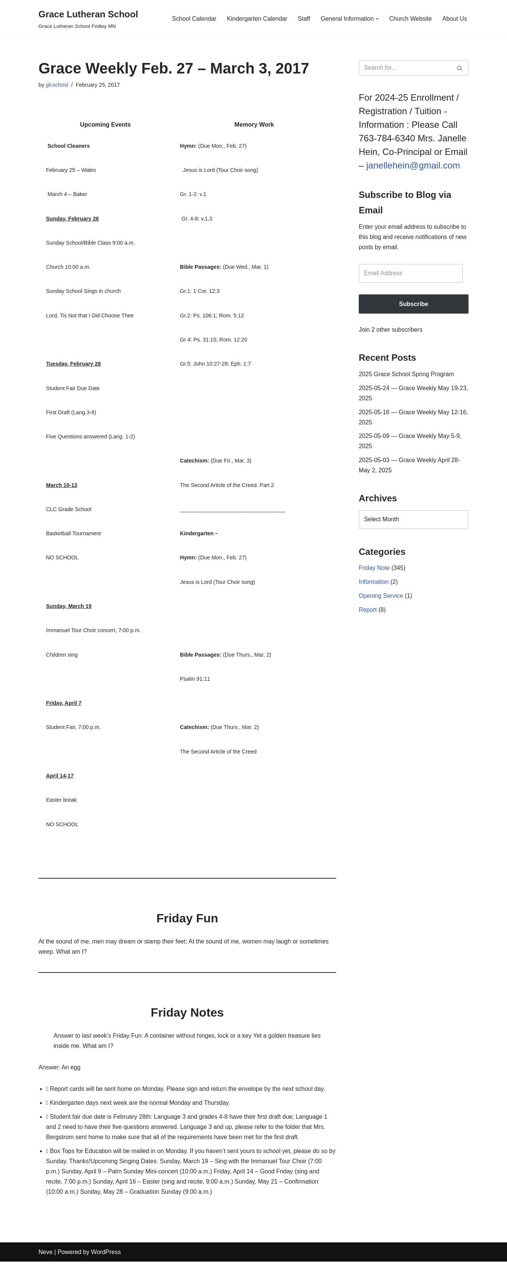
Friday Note (374, 570)
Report (368, 612)
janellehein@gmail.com (413, 165)
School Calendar (193, 18)
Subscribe (413, 304)
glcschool (57, 85)
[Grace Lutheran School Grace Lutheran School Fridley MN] (88, 19)
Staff (303, 18)
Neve (45, 1255)
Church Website (410, 18)
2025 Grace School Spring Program (406, 375)
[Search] (405, 68)
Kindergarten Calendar (256, 18)
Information (374, 584)
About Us (454, 18)
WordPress (106, 1255)
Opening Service (381, 598)
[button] (376, 18)
